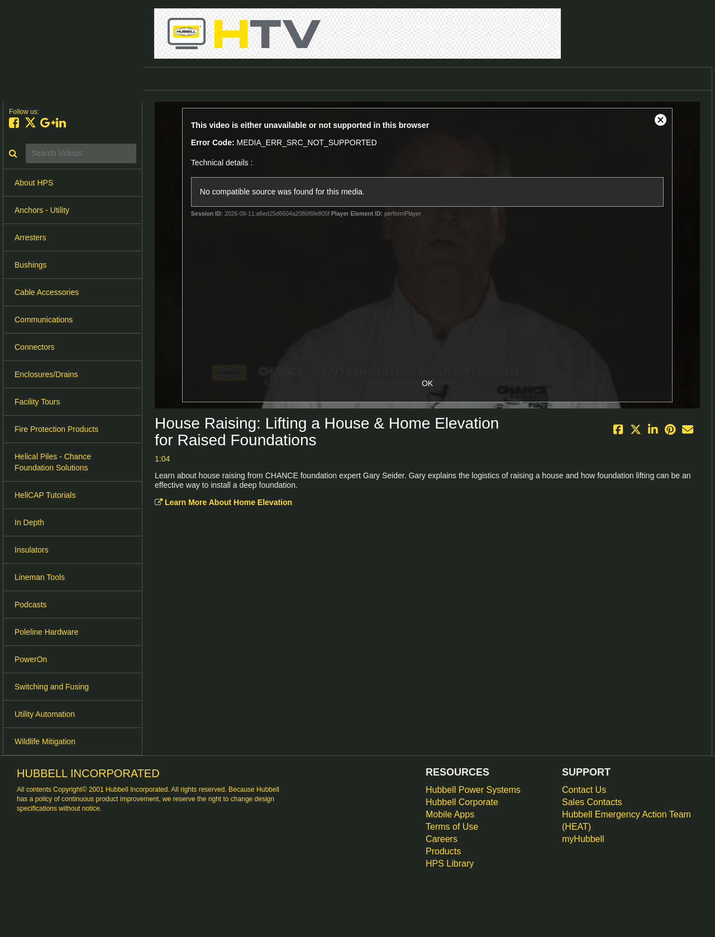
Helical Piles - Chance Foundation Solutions (53, 462)
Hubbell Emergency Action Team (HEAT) (626, 820)
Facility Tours (37, 401)
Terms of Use (452, 826)
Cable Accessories (47, 292)
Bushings (31, 264)
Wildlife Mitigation (45, 741)
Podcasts (31, 604)
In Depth (29, 522)
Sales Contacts (592, 802)
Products (443, 851)
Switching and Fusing (52, 686)
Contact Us (584, 790)
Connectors (35, 347)
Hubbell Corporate (462, 802)
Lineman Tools (40, 577)
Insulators (32, 549)
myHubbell (583, 839)
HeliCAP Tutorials (45, 495)
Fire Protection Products (56, 429)
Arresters (30, 237)
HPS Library (450, 863)
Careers (441, 839)
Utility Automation (45, 714)
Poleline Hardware (46, 631)
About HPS (34, 182)
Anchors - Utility (42, 210)
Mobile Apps (450, 814)
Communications (44, 319)
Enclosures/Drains (46, 374)
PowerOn (31, 659)
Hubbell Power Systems (473, 790)
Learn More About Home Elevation (223, 502)
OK (427, 383)
